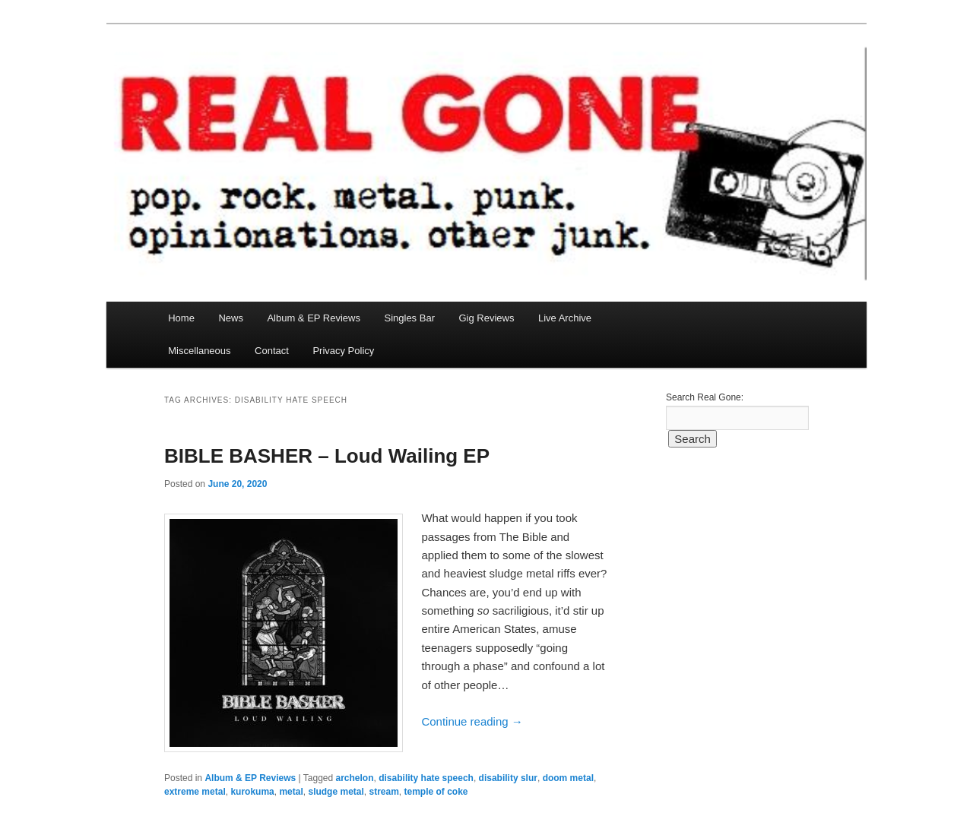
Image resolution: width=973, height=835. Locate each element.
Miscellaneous (199, 350)
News (230, 318)
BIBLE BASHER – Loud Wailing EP (327, 455)
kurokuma (252, 791)
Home (181, 318)
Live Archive (564, 318)
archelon (355, 778)
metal (291, 791)
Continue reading (471, 721)
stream (383, 791)
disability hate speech (426, 778)
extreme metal (195, 791)
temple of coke (436, 791)
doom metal (568, 778)
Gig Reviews (486, 318)
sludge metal (335, 791)
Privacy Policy (343, 350)
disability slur (508, 778)
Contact (272, 350)
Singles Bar (409, 318)
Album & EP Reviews (313, 318)
